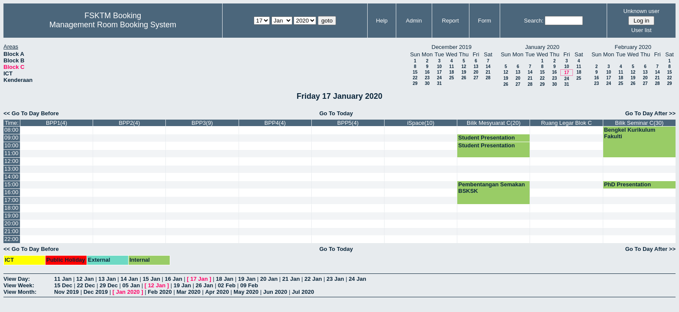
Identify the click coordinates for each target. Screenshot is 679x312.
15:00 (11, 184)
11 (451, 66)
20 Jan (269, 279)
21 (487, 72)
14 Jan (129, 279)
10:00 (11, 145)
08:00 (11, 130)
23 (427, 77)
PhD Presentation (627, 184)
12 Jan (85, 279)
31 (439, 83)
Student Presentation (486, 137)
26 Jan (204, 285)
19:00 (11, 215)
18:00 (11, 208)
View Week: (18, 285)
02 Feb (227, 285)
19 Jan (246, 279)
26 (463, 77)
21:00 (11, 231)
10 (439, 66)
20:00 (11, 223)
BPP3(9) (202, 123)
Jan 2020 (128, 292)
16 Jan (173, 279)
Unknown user (642, 11)
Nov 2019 (66, 292)
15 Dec (63, 285)
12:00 (11, 161)
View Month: (19, 292)
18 (451, 72)
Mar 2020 (188, 292)
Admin (414, 20)
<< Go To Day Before (31, 113)
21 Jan (291, 279)
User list (641, 30)
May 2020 (246, 292)
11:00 (11, 153)
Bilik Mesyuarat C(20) (494, 123)
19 (463, 72)
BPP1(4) (56, 123)
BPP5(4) (348, 123)
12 (463, 66)
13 (475, 66)
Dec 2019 (96, 292)
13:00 (11, 169)
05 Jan (131, 285)
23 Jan (335, 279)
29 (415, 83)
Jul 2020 (303, 292)
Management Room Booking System (112, 24)
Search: (533, 20)
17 (439, 72)
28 (487, 77)
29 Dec (109, 285)
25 (451, 77)
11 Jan (62, 279)
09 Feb (249, 285)
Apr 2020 (217, 292)
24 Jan (357, 279)
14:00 (11, 176)
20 (475, 72)
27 (475, 77)
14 (487, 66)
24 (439, 77)
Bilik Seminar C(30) (639, 123)
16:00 (11, 192)
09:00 (11, 137)
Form (484, 20)
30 (427, 83)
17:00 (11, 200)
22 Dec (86, 285)
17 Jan (199, 279)
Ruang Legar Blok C (566, 123)
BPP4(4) (275, 123)
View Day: (16, 279)
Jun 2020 (275, 292)
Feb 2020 (160, 292)
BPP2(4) (129, 123)
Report (450, 20)
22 (415, 77)
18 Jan (224, 279)
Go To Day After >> (650, 113)
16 (427, 72)
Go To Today (336, 113)
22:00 (11, 239)
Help (382, 20)
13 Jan (107, 279)
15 (415, 72)
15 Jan (151, 279)
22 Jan (313, 279)
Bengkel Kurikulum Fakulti (629, 133)
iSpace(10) (420, 123)
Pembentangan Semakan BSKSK (491, 187)
